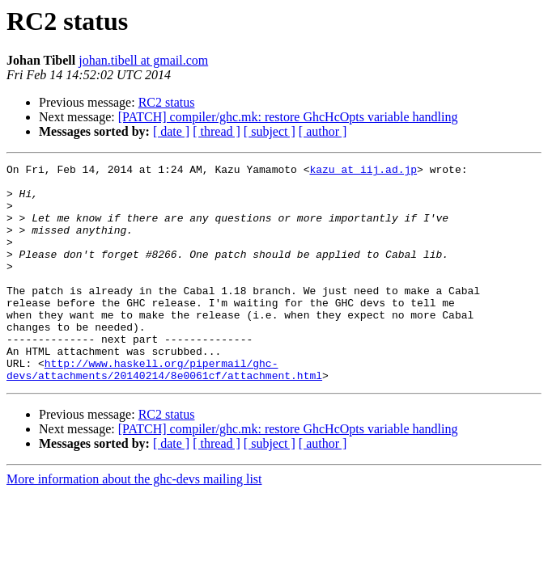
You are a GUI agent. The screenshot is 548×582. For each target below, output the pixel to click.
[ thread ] (216, 131)
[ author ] (323, 131)
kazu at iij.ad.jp (363, 171)
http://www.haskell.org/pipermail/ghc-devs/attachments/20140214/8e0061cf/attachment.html (164, 411)
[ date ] (171, 131)
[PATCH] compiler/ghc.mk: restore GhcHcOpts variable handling (288, 117)
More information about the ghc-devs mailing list (134, 522)
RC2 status (166, 102)
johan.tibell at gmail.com (143, 60)
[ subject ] (269, 131)
